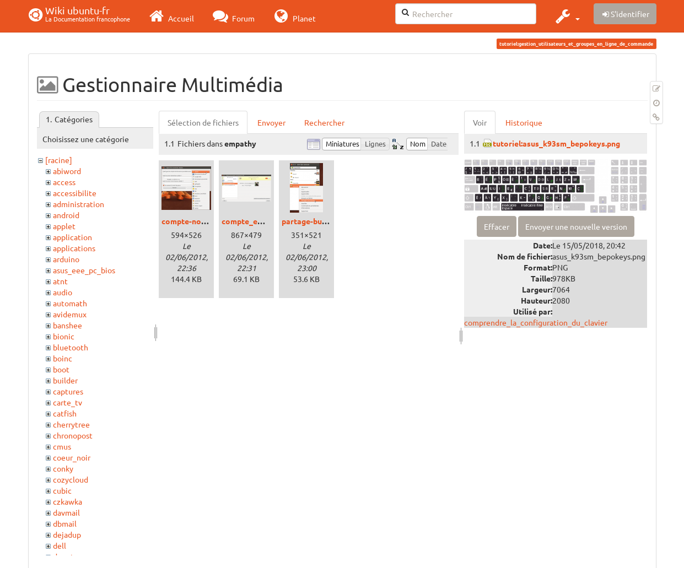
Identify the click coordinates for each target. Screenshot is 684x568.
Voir (480, 122)
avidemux (70, 314)
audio (62, 292)
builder (65, 380)
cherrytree (71, 424)
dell (59, 545)
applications (74, 248)
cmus (62, 446)
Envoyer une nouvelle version (576, 226)
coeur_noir (71, 457)
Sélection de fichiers (203, 122)
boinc (62, 358)
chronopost (73, 435)
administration (78, 204)
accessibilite (74, 193)
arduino (66, 259)
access (64, 182)
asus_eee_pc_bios (84, 270)
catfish (65, 413)
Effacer (496, 226)
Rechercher (324, 122)
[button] (566, 16)
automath (70, 303)
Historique (523, 122)
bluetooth (70, 347)
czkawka (67, 501)
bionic (63, 336)
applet (64, 226)
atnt (60, 281)
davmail (66, 512)
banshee (67, 325)
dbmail (65, 523)
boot (61, 369)
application (72, 237)
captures (68, 391)
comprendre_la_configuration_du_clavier (535, 322)
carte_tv (67, 402)
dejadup (67, 534)
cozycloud (70, 479)
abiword (67, 171)
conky (63, 468)
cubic (62, 490)
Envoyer (271, 122)
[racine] (58, 160)
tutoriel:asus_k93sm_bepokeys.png (556, 143)
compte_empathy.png (260, 221)
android (66, 215)
